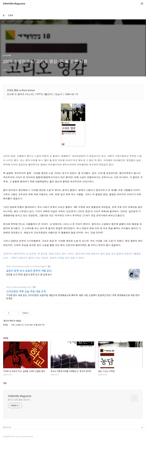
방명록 (10, 15)
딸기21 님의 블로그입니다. (19, 408)
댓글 (5, 391)
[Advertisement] (73, 287)
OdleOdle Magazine (14, 3)
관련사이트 (7, 435)
